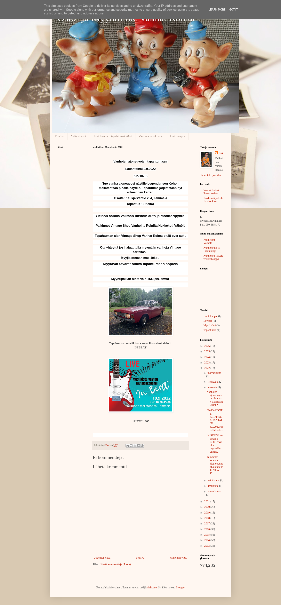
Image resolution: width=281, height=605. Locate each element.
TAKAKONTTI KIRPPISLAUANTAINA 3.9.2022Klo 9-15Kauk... (215, 420)
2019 (207, 512)
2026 (207, 346)
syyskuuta (213, 381)
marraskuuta (214, 372)
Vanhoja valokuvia (150, 136)
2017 (207, 523)
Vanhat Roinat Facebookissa (211, 192)
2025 (207, 351)
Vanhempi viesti (178, 557)
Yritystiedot (78, 136)
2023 (207, 362)
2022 (207, 368)
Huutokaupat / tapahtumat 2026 (112, 136)
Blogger (180, 587)
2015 (207, 534)
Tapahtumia (210, 330)
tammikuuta (214, 491)
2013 (207, 545)
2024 (207, 357)
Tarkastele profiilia (210, 175)
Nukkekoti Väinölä (209, 241)
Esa (221, 153)
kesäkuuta (213, 485)
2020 (207, 506)
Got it (233, 9)
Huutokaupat (211, 316)
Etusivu (59, 136)
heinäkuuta (213, 480)
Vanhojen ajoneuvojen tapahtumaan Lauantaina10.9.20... (215, 398)
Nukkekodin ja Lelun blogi (212, 249)
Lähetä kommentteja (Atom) (115, 564)
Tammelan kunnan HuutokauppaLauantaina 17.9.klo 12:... (215, 465)
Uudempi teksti (102, 557)
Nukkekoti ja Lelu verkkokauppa (213, 257)
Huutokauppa (177, 136)
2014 (207, 540)
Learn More (217, 9)
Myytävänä (210, 325)
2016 (207, 529)
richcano (152, 587)
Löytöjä (208, 320)
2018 (207, 518)
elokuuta (212, 387)
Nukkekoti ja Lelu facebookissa (213, 200)
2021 (207, 501)
